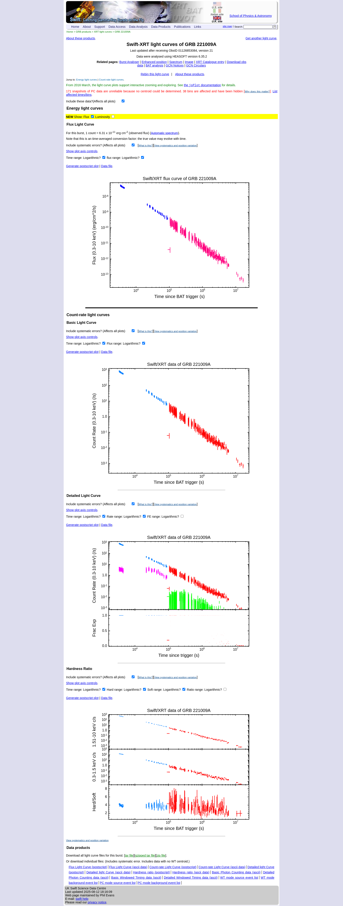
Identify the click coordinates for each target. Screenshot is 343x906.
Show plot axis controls (81, 151)
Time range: (74, 158)
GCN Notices (175, 65)
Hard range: (115, 690)
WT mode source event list (239, 878)
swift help (81, 899)
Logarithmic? (92, 158)
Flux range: (115, 344)
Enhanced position (154, 62)
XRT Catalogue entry (210, 62)
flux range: (114, 158)
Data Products (161, 26)
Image (189, 62)
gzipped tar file (145, 856)
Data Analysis (138, 26)
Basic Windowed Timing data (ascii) (136, 878)
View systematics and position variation (175, 146)
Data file (106, 166)
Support (99, 26)
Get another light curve (260, 38)
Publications (182, 26)
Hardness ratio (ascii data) (190, 872)
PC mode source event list (117, 883)
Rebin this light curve (155, 74)
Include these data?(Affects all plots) (90, 101)
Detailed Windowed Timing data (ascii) (191, 878)
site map (227, 26)
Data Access (117, 26)
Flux (86, 117)
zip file (161, 856)
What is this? (145, 146)
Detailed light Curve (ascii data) (108, 872)
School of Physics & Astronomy (250, 16)
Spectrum (175, 62)
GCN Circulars (196, 65)
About (87, 26)
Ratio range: (195, 690)
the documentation (202, 85)
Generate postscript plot (82, 166)
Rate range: (115, 517)
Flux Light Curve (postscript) (88, 867)
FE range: (154, 517)
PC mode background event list (159, 883)
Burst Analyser (129, 62)
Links (197, 26)
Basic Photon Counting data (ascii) (236, 872)
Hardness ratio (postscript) (151, 872)
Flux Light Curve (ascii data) (128, 867)
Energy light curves (86, 79)
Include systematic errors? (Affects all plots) (95, 145)
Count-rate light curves (111, 79)
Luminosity (102, 117)
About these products (80, 38)
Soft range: (155, 690)
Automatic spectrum (164, 133)
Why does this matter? (257, 92)
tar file (129, 856)
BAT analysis (154, 65)
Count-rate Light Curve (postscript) (172, 867)
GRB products (83, 31)
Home (75, 26)
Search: (238, 26)
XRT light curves (103, 31)
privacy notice (97, 902)
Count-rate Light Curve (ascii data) (222, 867)
